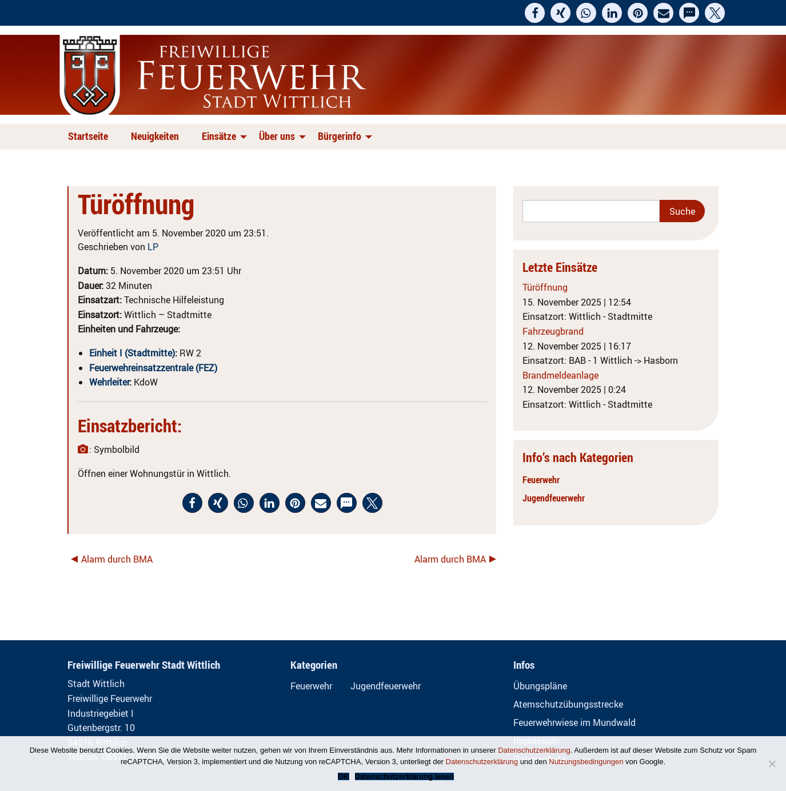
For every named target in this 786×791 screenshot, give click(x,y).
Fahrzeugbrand (553, 331)
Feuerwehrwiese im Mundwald (574, 722)
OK (343, 776)
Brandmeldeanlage (560, 375)
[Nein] (771, 763)
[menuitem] (90, 137)
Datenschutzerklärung (534, 750)
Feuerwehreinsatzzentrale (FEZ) (153, 368)
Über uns (277, 136)
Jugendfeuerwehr (553, 498)
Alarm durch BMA (117, 559)
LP (152, 246)
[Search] (591, 211)
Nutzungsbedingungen (586, 761)
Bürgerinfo (339, 136)
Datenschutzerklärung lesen (404, 776)
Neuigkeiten (155, 136)
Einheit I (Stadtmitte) (132, 353)
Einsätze (219, 136)
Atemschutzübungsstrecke (568, 704)
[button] (535, 13)
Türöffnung (545, 287)
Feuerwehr (541, 479)
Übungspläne (540, 686)
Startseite (88, 136)
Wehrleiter (109, 382)
